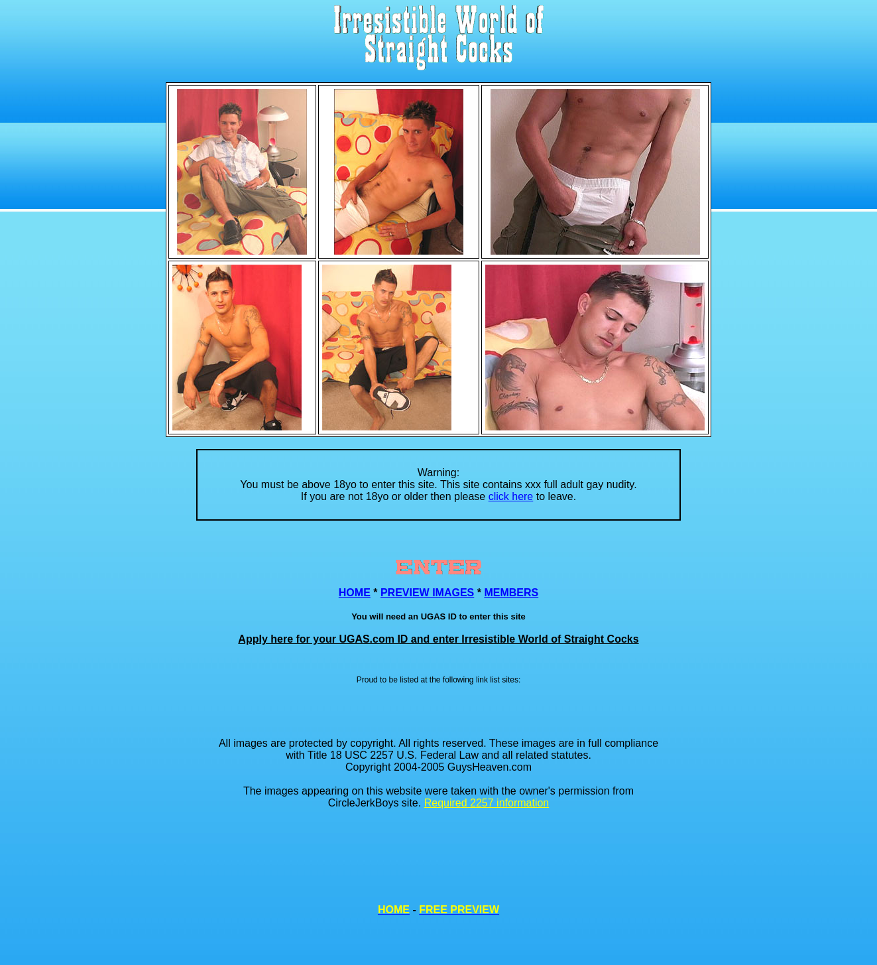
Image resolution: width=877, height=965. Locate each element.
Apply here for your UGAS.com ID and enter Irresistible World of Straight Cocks (438, 639)
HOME (355, 592)
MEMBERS (511, 592)
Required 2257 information (487, 802)
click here (511, 496)
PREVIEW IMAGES (427, 592)
